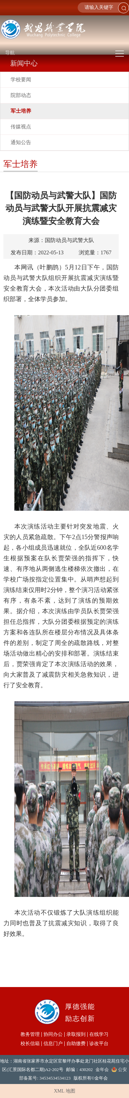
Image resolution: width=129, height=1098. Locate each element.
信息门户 (53, 1043)
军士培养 (21, 111)
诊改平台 (98, 1043)
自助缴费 (76, 1043)
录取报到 (76, 1034)
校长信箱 (30, 1043)
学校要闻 (21, 79)
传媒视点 (21, 126)
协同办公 (53, 1034)
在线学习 (98, 1034)
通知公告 (21, 142)
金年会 (102, 1069)
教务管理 (30, 1034)
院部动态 (21, 95)
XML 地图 (64, 1091)
